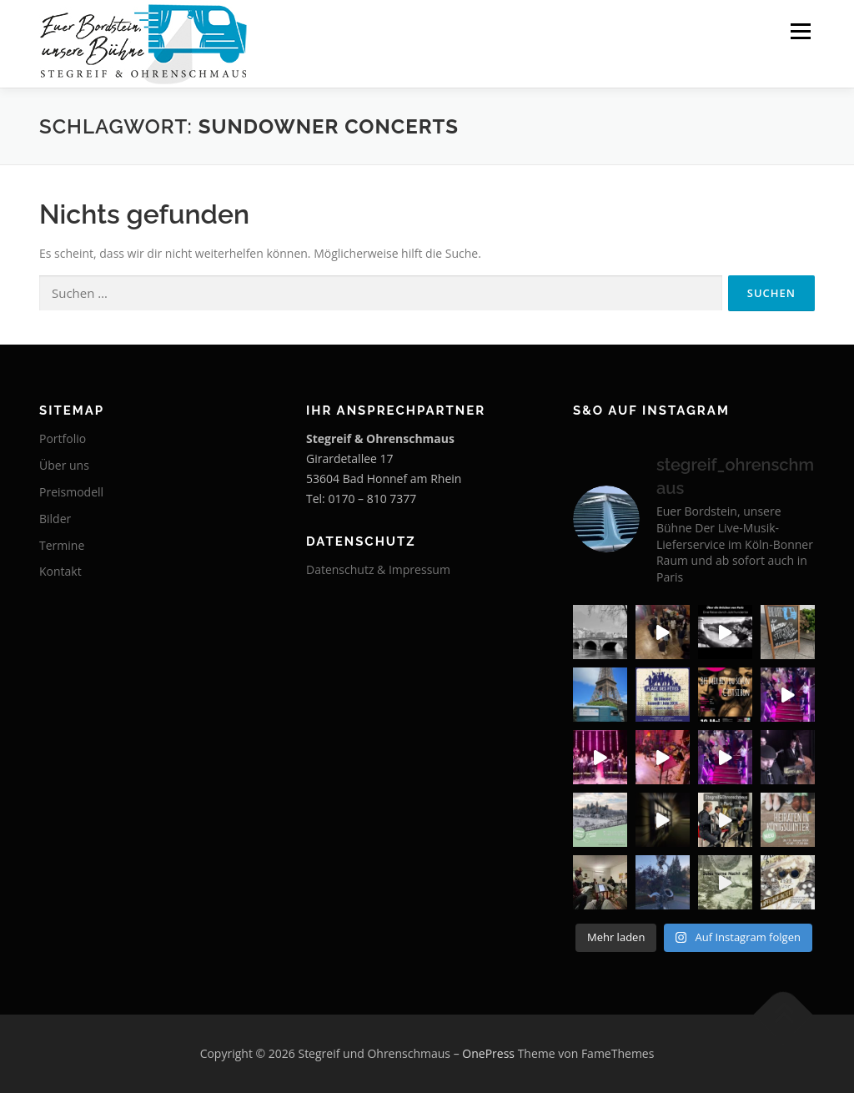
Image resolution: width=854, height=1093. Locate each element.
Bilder (55, 518)
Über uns (64, 465)
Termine (61, 545)
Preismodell (71, 492)
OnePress (488, 1053)
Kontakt (60, 571)
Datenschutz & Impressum (378, 569)
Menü (800, 31)
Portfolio (62, 438)
